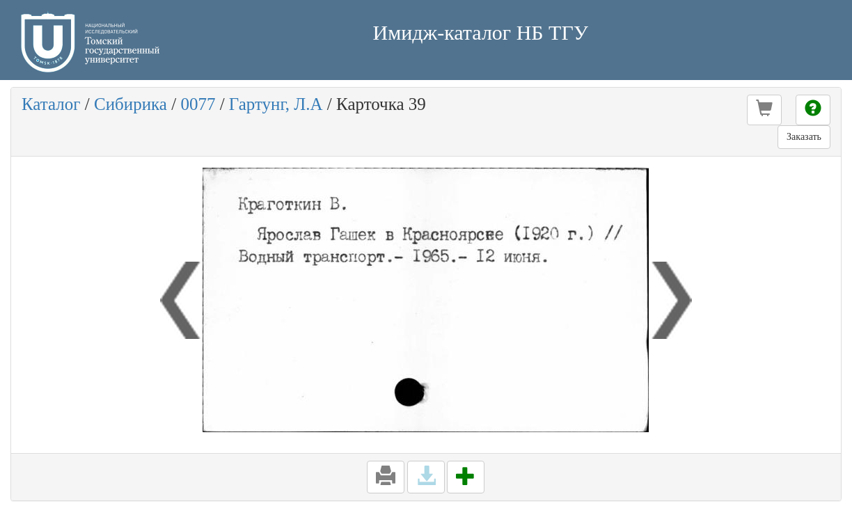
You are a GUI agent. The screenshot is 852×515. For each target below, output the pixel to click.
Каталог (51, 104)
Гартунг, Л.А (276, 104)
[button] (764, 110)
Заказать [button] (804, 137)
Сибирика (130, 104)
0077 (197, 104)
